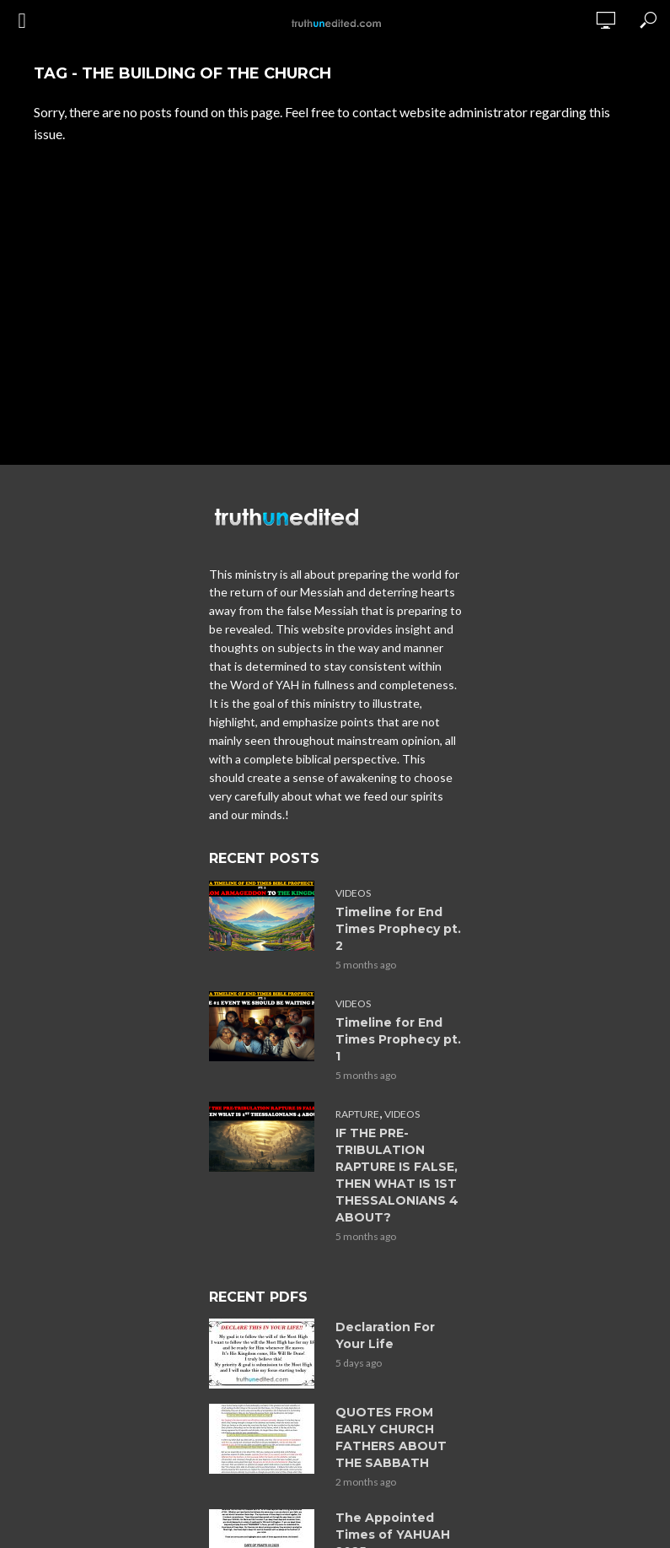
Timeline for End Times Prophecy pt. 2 (398, 928)
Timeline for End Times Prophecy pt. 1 (398, 1039)
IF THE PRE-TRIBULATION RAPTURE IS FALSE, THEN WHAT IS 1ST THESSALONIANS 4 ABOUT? (396, 1175)
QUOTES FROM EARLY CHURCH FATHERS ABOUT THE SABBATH (391, 1437)
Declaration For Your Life (385, 1335)
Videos (353, 893)
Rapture (357, 1114)
